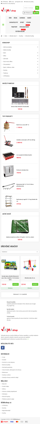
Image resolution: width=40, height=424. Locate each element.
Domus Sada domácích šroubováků (20, 106)
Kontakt (4, 359)
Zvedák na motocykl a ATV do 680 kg (26, 140)
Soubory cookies (6, 375)
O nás (11, 1)
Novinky (4, 408)
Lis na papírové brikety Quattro (24, 155)
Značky (4, 413)
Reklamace (5, 372)
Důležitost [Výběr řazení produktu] (4, 251)
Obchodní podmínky (7, 367)
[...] (28, 339)
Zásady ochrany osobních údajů (10, 377)
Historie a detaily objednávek (9, 391)
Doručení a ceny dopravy (8, 3)
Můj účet (4, 384)
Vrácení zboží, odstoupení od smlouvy (11, 370)
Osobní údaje (5, 386)
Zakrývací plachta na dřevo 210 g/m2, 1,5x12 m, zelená (20, 237)
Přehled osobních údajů (8, 399)
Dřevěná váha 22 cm (30, 278)
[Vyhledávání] (31, 8)
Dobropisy (4, 394)
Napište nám (19, 1)
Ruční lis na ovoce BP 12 (23, 124)
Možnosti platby (29, 1)
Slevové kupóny (6, 396)
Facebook (3, 347)
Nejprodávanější (6, 410)
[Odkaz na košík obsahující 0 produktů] (36, 12)
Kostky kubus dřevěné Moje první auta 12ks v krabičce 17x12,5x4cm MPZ (10, 278)
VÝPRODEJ (4, 1)
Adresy (4, 389)
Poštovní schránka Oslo (22, 170)
